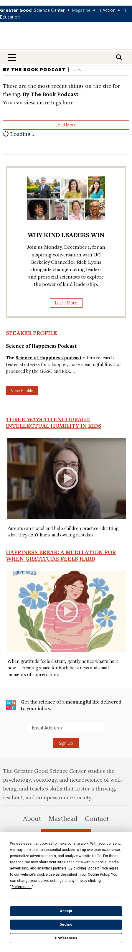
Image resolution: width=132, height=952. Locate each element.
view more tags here (48, 102)
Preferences (66, 938)
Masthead (63, 818)
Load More (66, 125)
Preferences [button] (21, 887)
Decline (66, 925)
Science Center (49, 10)
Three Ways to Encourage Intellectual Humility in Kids (53, 422)
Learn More (66, 303)
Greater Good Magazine (66, 39)
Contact (97, 818)
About (32, 818)
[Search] (119, 57)
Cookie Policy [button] (98, 874)
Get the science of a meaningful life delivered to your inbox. (63, 705)
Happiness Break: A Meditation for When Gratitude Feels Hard (61, 555)
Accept (66, 911)
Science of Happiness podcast (49, 358)
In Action (107, 10)
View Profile (22, 390)
